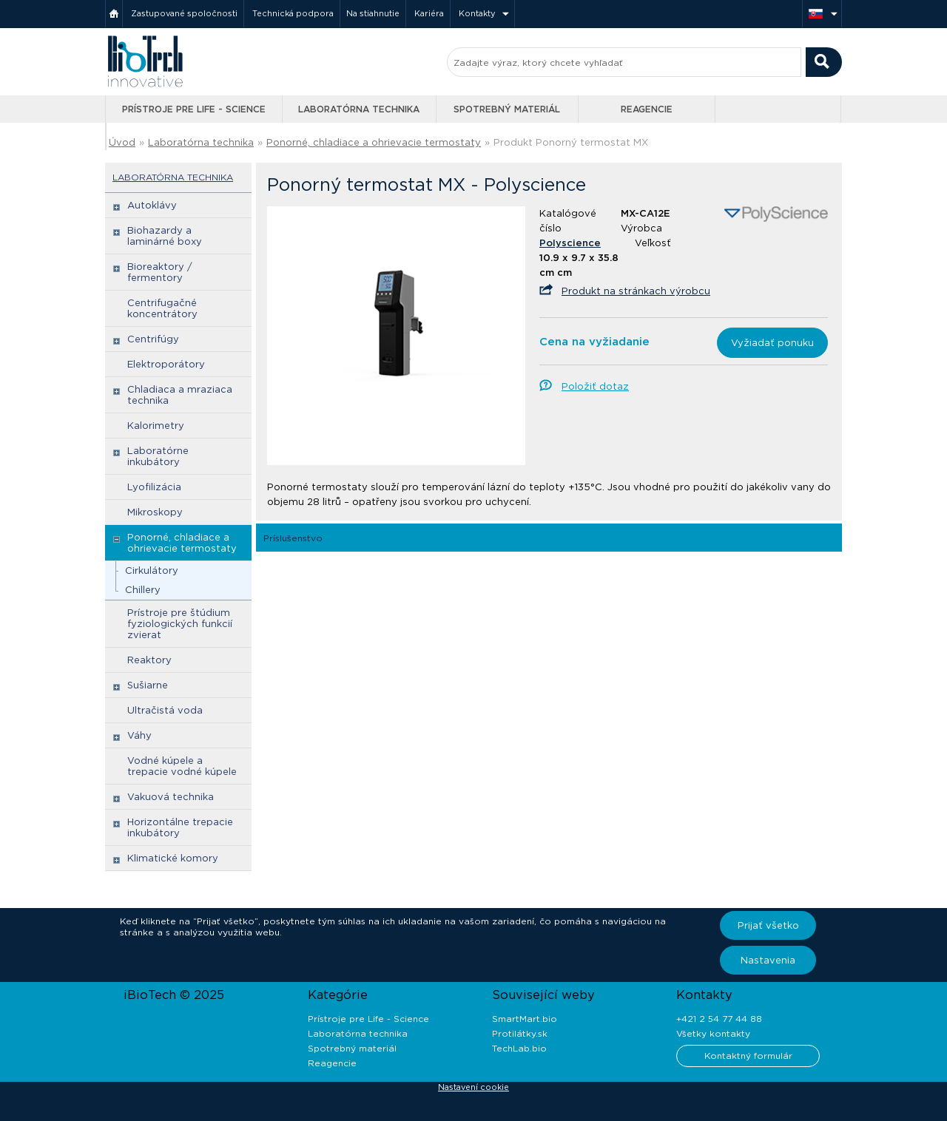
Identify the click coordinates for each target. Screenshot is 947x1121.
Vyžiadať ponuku (772, 342)
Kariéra (429, 13)
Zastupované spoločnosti (184, 13)
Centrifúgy (153, 339)
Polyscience (570, 242)
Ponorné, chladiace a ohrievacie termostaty (373, 142)
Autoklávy (152, 205)
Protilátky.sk (519, 1033)
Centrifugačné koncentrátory (162, 308)
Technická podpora (293, 13)
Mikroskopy (155, 512)
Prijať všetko (768, 925)
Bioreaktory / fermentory (159, 272)
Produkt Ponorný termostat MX (570, 142)
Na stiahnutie (373, 13)
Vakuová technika (170, 796)
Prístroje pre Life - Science (194, 109)
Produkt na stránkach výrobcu (636, 291)
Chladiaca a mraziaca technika (179, 395)
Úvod (122, 142)
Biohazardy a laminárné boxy (164, 236)
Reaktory (149, 660)
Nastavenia (768, 960)
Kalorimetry (155, 425)
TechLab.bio (519, 1048)
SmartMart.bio (524, 1018)
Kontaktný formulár (748, 1055)
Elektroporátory (166, 364)
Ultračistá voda (165, 710)
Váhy (139, 735)
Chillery (143, 589)
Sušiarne (147, 685)
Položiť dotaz (595, 386)
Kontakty (477, 13)
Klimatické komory (172, 858)
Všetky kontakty (713, 1033)
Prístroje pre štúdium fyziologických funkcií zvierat (179, 623)
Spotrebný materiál (507, 109)
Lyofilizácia (154, 486)
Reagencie (647, 109)
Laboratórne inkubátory (158, 456)
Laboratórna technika (358, 109)
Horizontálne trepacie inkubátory (180, 827)
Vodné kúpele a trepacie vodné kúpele (182, 766)
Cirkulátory (151, 570)
